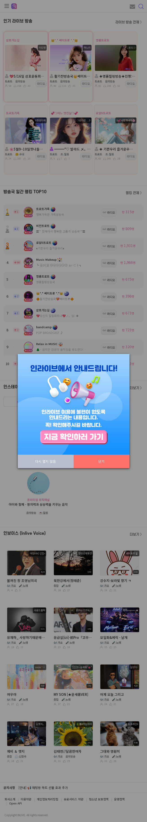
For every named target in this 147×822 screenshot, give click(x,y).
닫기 (101, 461)
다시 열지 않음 (45, 461)
